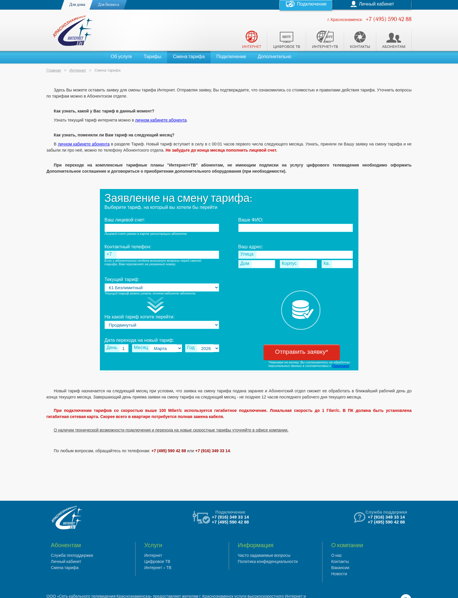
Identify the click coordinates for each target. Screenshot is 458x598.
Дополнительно (274, 56)
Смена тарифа (189, 56)
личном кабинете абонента (160, 120)
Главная (53, 70)
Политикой (340, 366)
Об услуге (121, 56)
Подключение (231, 56)
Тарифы (152, 56)
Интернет (78, 70)
